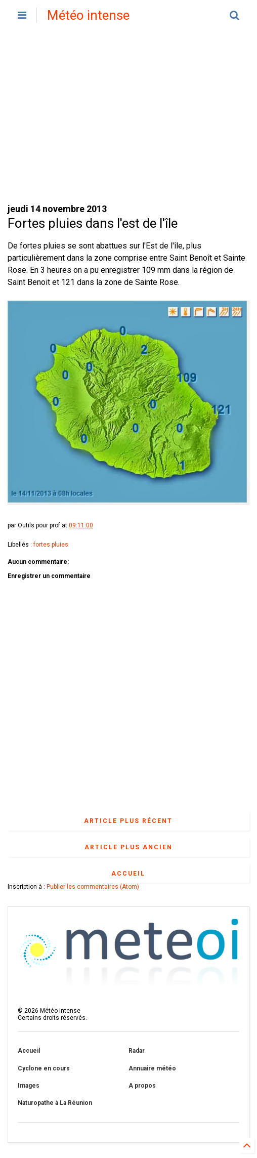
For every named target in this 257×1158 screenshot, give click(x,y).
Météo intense (88, 15)
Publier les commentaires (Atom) (93, 886)
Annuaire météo (152, 1068)
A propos (142, 1085)
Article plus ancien (128, 847)
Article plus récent (128, 820)
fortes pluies (50, 544)
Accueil (128, 873)
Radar (136, 1050)
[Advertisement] (128, 116)
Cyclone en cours (44, 1068)
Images (28, 1085)
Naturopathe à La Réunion (55, 1102)
